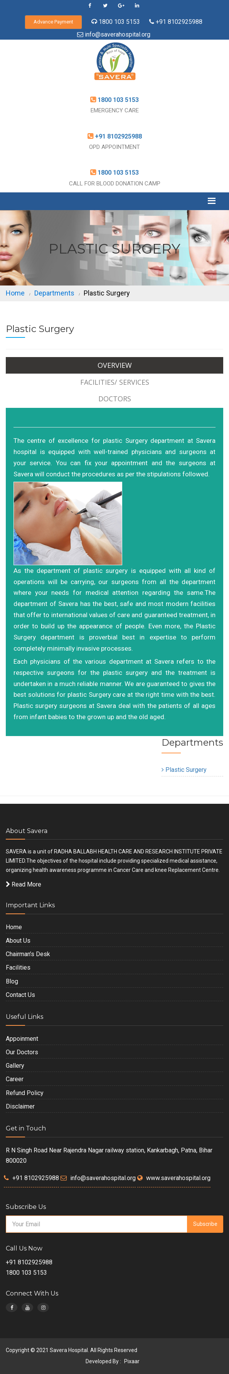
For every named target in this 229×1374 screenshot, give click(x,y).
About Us (18, 940)
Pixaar (132, 1361)
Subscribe (205, 1224)
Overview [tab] (115, 365)
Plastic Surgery (184, 769)
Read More (23, 884)
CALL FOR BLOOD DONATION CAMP (114, 183)
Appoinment (22, 1038)
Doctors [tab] (114, 398)
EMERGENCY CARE (115, 110)
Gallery (15, 1065)
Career (15, 1079)
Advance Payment (53, 22)
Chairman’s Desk (28, 954)
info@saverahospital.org (117, 34)
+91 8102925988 (178, 21)
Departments (54, 293)
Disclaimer (20, 1106)
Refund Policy (25, 1093)
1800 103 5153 (119, 21)
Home (15, 293)
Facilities (18, 967)
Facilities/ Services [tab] (114, 382)
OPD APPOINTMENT (114, 147)
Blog (12, 981)
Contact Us (20, 994)
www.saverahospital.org (178, 1178)
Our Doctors (22, 1052)
